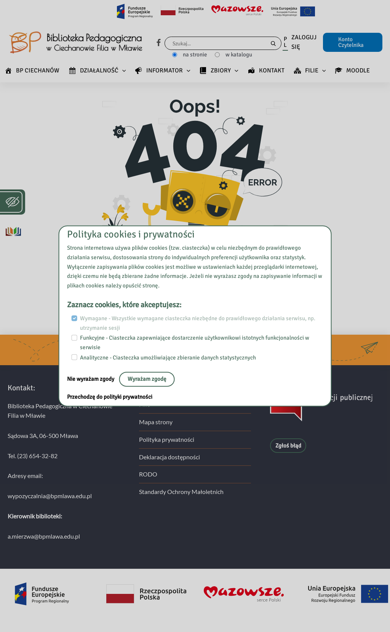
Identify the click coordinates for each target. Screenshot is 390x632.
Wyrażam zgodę (147, 379)
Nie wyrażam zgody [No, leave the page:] (91, 379)
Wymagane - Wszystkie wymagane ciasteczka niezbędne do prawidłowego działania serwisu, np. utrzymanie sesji (197, 323)
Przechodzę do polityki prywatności (109, 397)
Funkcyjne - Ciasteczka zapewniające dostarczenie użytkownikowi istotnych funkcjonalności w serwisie (194, 343)
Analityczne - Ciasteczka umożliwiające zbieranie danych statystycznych (168, 357)
